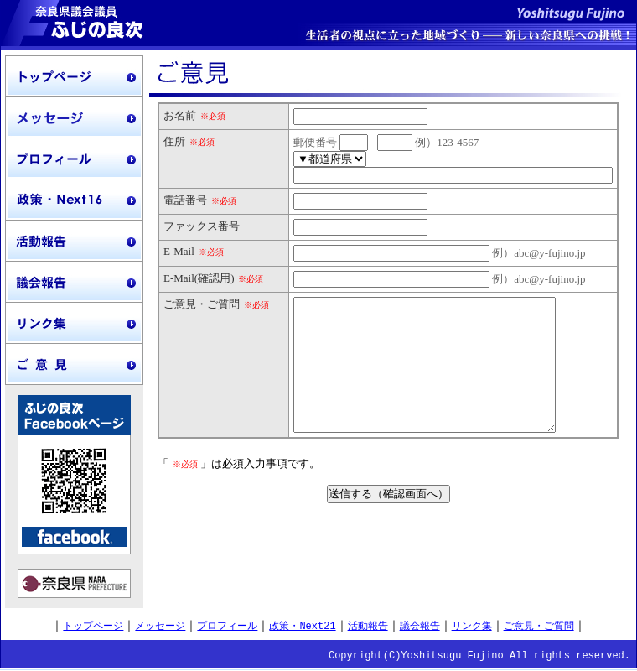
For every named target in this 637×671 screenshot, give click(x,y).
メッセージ (160, 627)
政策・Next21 (302, 627)
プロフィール (227, 627)
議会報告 (420, 627)
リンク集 (472, 627)
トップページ (93, 627)
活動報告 (368, 627)
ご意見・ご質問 (539, 627)
